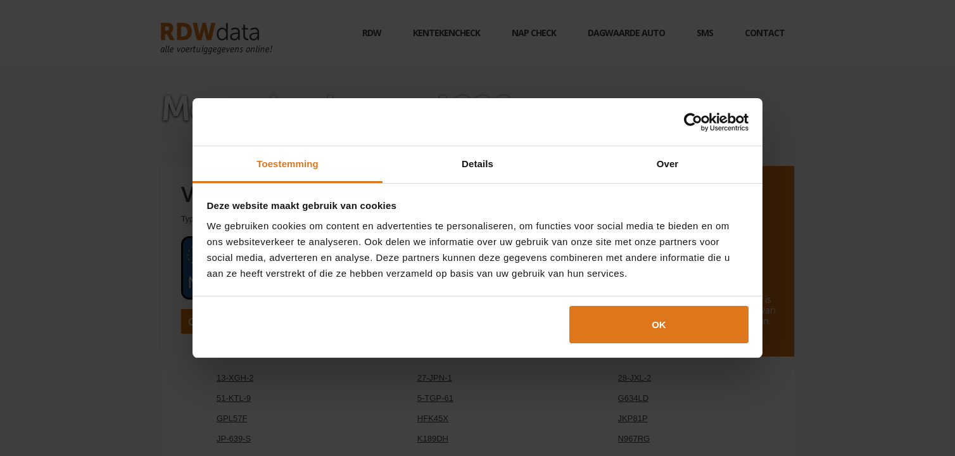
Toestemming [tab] (287, 163)
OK (659, 324)
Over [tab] (668, 163)
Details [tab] (477, 163)
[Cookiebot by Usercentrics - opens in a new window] (693, 122)
